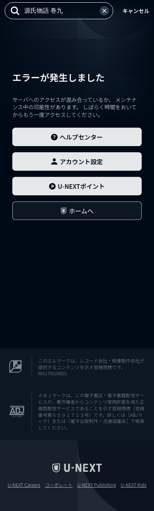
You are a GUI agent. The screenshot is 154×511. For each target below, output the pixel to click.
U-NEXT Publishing (96, 485)
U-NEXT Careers (24, 485)
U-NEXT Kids (133, 485)
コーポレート (58, 485)
